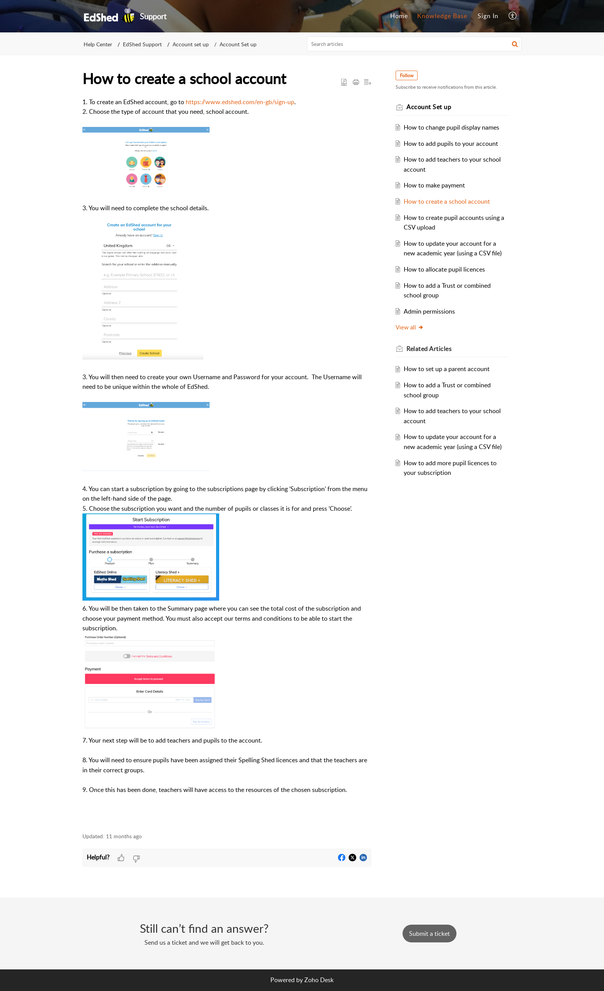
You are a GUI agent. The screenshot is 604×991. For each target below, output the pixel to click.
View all (410, 327)
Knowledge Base (442, 16)
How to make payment (434, 185)
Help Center (98, 44)
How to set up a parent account (447, 369)
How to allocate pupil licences (444, 269)
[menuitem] (399, 16)
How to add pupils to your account (451, 143)
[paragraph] (226, 461)
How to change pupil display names (452, 127)
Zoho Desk (319, 980)
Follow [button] (407, 75)
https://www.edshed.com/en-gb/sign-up (240, 102)
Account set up (191, 44)
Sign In (488, 16)
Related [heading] (429, 348)
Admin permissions (429, 311)
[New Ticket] (429, 933)
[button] (513, 16)
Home (399, 16)
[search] (414, 44)
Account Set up (238, 44)
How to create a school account (447, 201)
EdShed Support (142, 44)
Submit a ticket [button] (429, 933)
